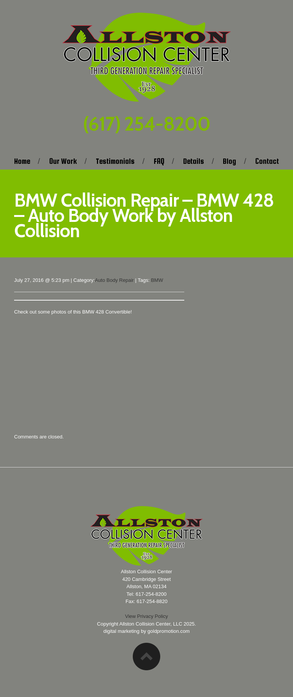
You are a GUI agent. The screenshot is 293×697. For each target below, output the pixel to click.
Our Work (63, 161)
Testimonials (115, 161)
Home (22, 161)
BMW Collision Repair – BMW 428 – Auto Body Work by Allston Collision (144, 215)
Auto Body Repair (114, 280)
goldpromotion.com (169, 631)
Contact (267, 161)
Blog (229, 161)
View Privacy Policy (146, 616)
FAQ (159, 161)
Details (193, 161)
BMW (157, 280)
